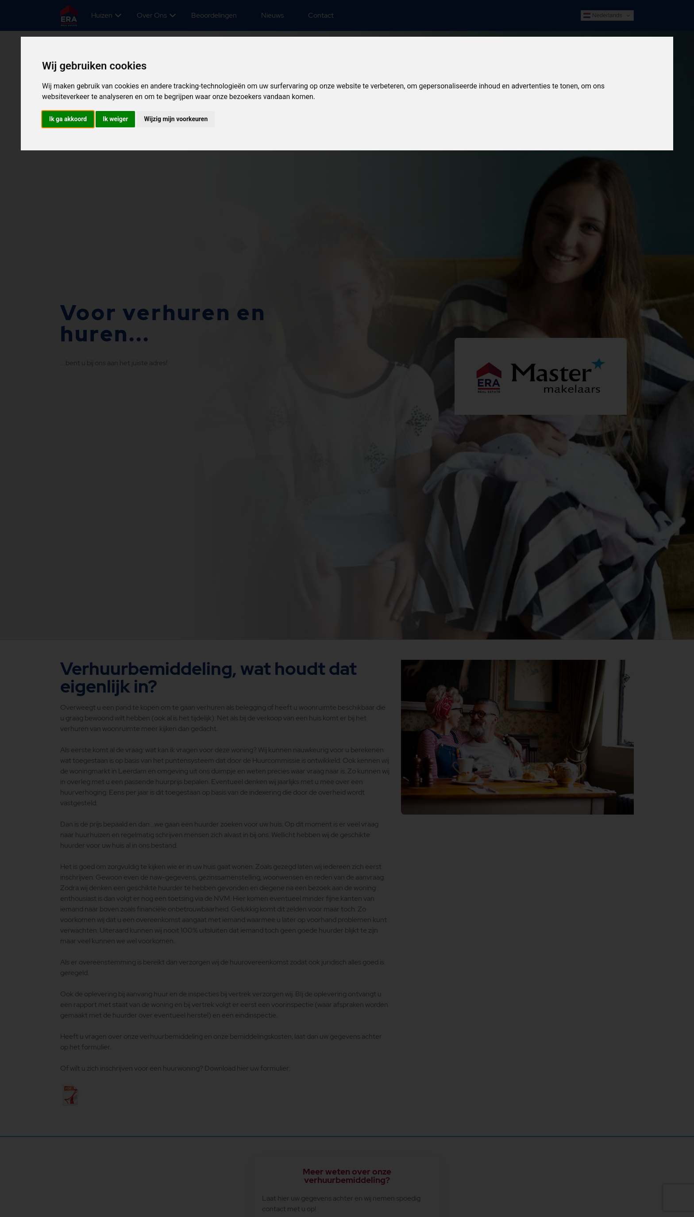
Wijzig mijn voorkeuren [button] (176, 118)
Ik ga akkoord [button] (68, 118)
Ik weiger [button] (115, 118)
